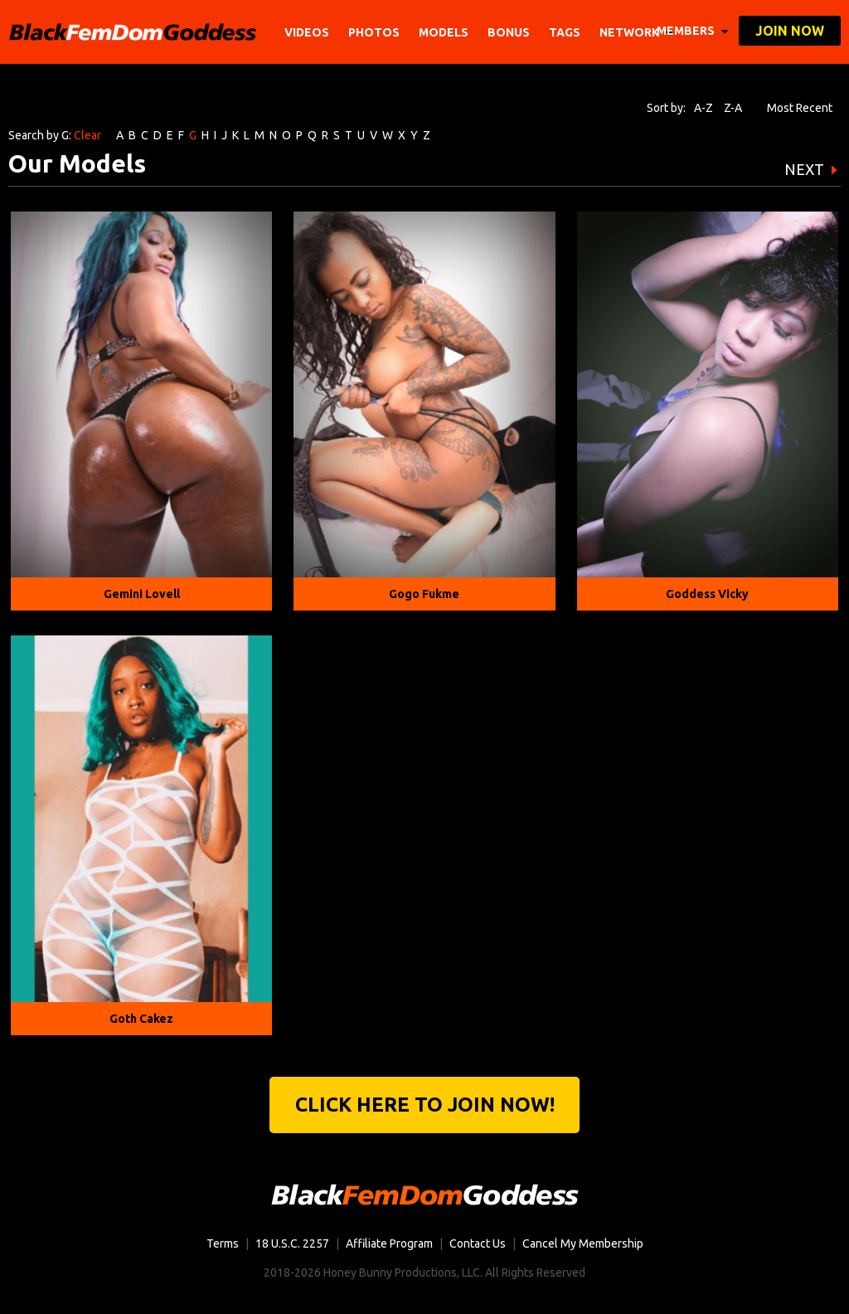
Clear (87, 135)
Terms (222, 1243)
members (692, 30)
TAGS (564, 32)
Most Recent (799, 107)
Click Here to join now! (425, 1104)
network (635, 32)
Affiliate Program (389, 1243)
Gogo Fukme (424, 594)
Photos (374, 32)
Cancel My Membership (582, 1243)
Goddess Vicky (707, 594)
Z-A (733, 107)
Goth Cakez (141, 1018)
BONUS (509, 32)
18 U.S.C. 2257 (292, 1243)
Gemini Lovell (142, 594)
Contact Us (477, 1243)
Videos (306, 32)
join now (789, 30)
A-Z (703, 107)
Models (443, 32)
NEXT (804, 169)
